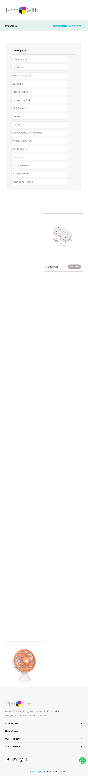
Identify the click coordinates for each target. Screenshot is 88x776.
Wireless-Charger (22, 141)
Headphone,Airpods (23, 76)
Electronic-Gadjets (67, 26)
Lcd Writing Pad (21, 101)
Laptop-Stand (20, 92)
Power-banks (20, 60)
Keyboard (18, 84)
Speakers (18, 125)
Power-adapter (21, 174)
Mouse (16, 117)
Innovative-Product (24, 182)
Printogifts (37, 771)
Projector (18, 158)
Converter (18, 68)
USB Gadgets (20, 150)
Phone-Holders (21, 166)
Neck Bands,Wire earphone (27, 133)
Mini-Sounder (20, 109)
